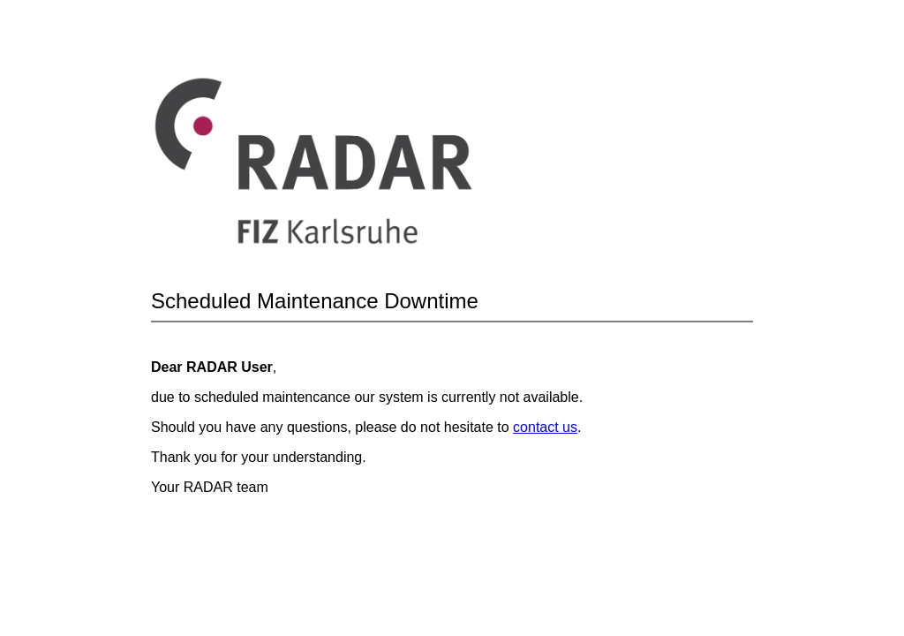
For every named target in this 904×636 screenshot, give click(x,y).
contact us (545, 427)
